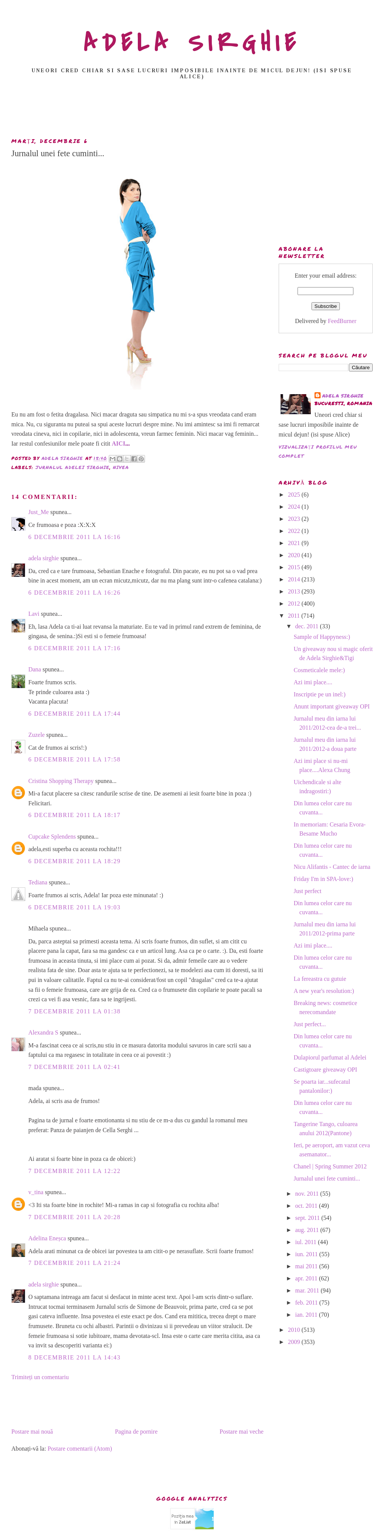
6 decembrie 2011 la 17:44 (74, 713)
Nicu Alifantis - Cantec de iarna (332, 867)
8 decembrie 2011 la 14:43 (74, 1357)
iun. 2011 (307, 1254)
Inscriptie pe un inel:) (319, 694)
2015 (295, 567)
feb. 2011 (307, 1302)
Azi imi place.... (313, 682)
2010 (295, 1330)
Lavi (33, 614)
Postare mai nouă (32, 1431)
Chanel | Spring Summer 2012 (330, 1166)
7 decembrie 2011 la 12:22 (74, 1171)
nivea (121, 467)
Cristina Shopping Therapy (61, 781)
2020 (295, 555)
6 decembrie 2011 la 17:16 (74, 648)
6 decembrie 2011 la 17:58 (74, 759)
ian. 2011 (307, 1314)
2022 (295, 531)
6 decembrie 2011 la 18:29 (74, 861)
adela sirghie (43, 558)
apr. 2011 (307, 1278)
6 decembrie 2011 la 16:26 (74, 592)
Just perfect (307, 891)
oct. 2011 (307, 1205)
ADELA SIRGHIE (192, 43)
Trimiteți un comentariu (40, 1377)
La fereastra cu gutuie (320, 979)
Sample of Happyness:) (322, 637)
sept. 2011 (308, 1218)
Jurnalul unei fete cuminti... (327, 1178)
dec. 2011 (307, 626)
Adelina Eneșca (47, 1238)
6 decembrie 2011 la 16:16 (74, 537)
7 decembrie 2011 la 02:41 (74, 1067)
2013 (295, 591)
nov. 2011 (307, 1193)
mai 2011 (307, 1266)
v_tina (35, 1192)
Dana (34, 669)
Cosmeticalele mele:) (319, 670)
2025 (295, 494)
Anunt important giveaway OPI (332, 706)
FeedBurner (342, 321)
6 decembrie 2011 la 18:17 (74, 815)
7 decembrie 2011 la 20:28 (74, 1217)
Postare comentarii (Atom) (80, 1448)
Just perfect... (310, 1024)
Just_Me (38, 512)
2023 (295, 519)
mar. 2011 (308, 1290)
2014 (295, 579)
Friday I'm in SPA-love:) (323, 879)
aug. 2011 (308, 1230)
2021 (295, 543)
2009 (295, 1342)
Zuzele (36, 735)
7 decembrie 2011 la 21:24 (74, 1263)
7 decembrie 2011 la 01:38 (74, 1011)
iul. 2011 (306, 1242)
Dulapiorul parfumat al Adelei (330, 1057)
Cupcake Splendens (52, 836)
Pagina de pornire (136, 1431)
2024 (295, 506)
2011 (294, 615)
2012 (295, 603)
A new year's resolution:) (324, 991)
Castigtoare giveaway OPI (325, 1069)
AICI (118, 443)
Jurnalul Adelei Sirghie (72, 467)
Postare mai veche (242, 1431)
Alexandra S (43, 1032)
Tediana (37, 882)
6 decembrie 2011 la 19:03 (74, 907)
